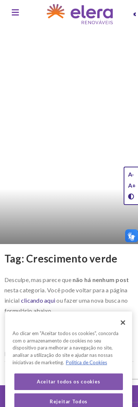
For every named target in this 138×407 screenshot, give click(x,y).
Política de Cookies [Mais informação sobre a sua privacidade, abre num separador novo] (86, 369)
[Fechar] (123, 329)
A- (131, 174)
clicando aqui (38, 300)
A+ (132, 185)
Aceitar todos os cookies (68, 389)
